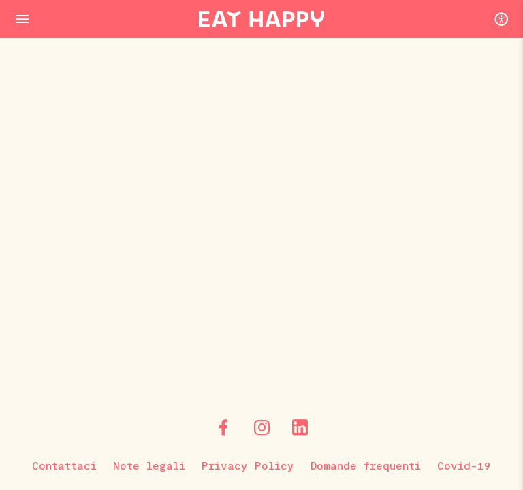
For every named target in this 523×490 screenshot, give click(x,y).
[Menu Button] (22, 19)
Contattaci (64, 465)
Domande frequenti (366, 465)
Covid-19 (464, 465)
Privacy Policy (248, 465)
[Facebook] (223, 427)
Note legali (149, 465)
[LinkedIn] (299, 427)
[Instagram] (261, 427)
